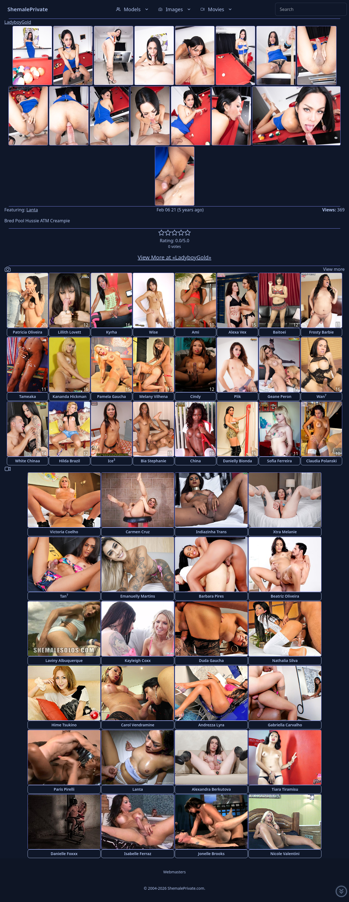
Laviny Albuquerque (64, 660)
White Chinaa (27, 460)
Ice (111, 460)
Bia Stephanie (153, 460)
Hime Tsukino (64, 724)
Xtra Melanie (285, 531)
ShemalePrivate (28, 9)
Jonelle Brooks (211, 853)
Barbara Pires (211, 596)
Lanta (32, 210)
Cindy (195, 396)
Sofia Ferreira (279, 460)
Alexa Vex (237, 332)
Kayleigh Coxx (138, 660)
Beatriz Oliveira (285, 596)
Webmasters (174, 871)
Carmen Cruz (138, 531)
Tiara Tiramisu (285, 789)
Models (132, 9)
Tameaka (27, 396)
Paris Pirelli (64, 789)
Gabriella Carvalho (285, 724)
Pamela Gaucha (111, 396)
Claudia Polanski (321, 460)
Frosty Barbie (321, 332)
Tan (64, 596)
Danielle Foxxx (64, 853)
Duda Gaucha (211, 660)
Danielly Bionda (237, 460)
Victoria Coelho (64, 531)
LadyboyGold (17, 22)
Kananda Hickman (69, 396)
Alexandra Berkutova (211, 789)
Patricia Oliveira (27, 332)
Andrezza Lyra (211, 724)
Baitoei (279, 332)
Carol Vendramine (137, 724)
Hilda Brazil (69, 460)
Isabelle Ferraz (137, 853)
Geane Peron (279, 396)
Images (175, 9)
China (195, 460)
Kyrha (111, 332)
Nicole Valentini (285, 853)
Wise (153, 332)
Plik (237, 396)
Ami (195, 332)
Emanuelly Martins (137, 596)
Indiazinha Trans (211, 531)
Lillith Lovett (69, 332)
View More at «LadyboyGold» (174, 257)
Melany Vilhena (153, 396)
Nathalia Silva (284, 660)
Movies (216, 9)
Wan (321, 396)
